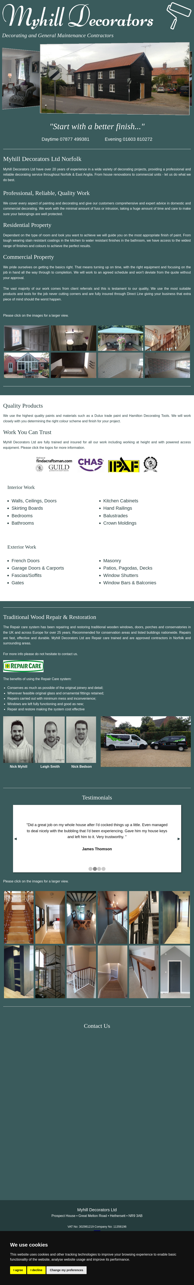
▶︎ (179, 838)
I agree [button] (18, 1270)
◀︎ (15, 838)
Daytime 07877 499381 (66, 139)
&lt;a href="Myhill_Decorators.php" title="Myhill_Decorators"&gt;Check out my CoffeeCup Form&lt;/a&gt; (97, 1108)
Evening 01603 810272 (128, 139)
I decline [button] (36, 1270)
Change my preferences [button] (66, 1270)
